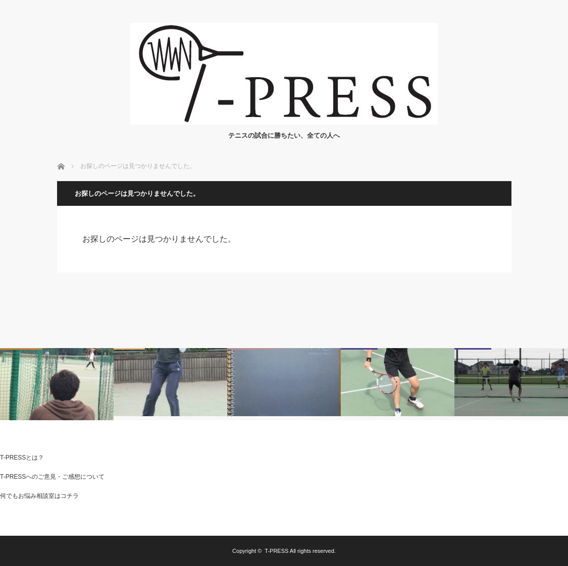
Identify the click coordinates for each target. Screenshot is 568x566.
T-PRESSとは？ (22, 457)
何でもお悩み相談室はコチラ (39, 495)
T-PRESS (276, 551)
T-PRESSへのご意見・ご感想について (52, 476)
